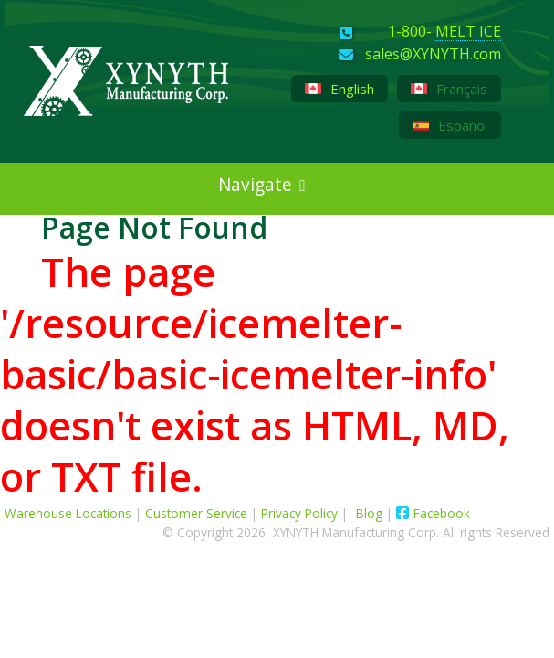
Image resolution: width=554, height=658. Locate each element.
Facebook (433, 513)
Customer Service (196, 513)
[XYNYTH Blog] (32, 238)
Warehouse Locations (68, 513)
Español (450, 125)
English (339, 89)
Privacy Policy (299, 513)
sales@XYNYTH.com (433, 55)
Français (449, 89)
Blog (371, 513)
